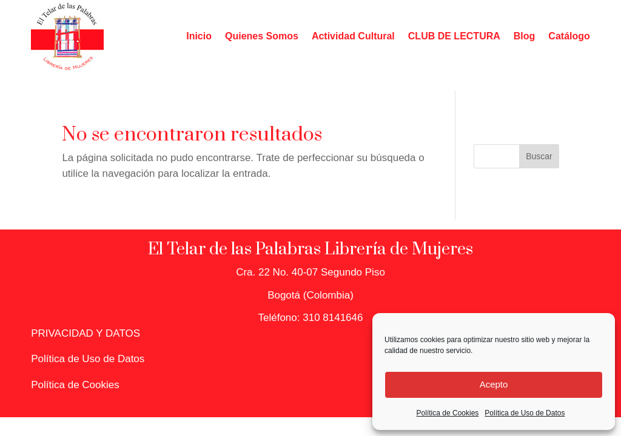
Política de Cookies (448, 413)
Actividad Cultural (353, 36)
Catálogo (568, 36)
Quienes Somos (261, 36)
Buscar (539, 156)
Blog (524, 36)
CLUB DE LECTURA (454, 36)
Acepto (494, 384)
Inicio (199, 36)
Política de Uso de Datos (525, 413)
